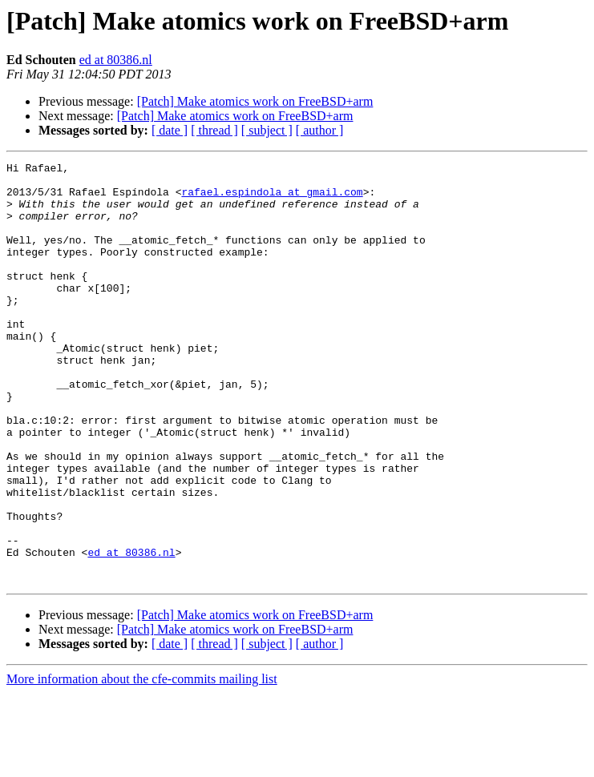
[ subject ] (267, 130)
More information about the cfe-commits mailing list (141, 763)
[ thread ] (214, 130)
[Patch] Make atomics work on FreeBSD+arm (255, 101)
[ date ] (170, 130)
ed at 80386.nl (115, 59)
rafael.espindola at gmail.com (271, 198)
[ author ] (320, 130)
